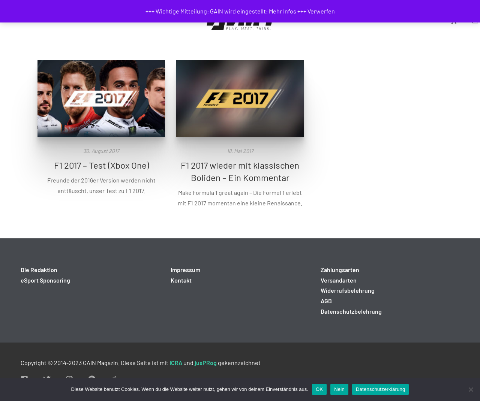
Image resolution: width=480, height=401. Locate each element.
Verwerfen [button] (321, 11)
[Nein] (470, 389)
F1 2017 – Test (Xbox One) (101, 165)
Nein (339, 389)
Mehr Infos (282, 11)
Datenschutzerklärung (380, 389)
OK (319, 389)
